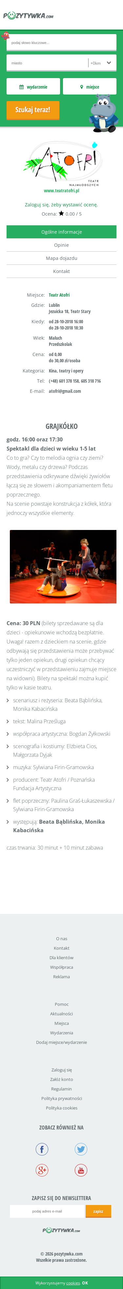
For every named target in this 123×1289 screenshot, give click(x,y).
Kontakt (61, 271)
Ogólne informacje (61, 232)
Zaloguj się (61, 1070)
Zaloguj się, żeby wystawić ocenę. (61, 204)
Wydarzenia (61, 1033)
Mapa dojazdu (61, 258)
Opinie (61, 245)
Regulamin (61, 1089)
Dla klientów (61, 958)
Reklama (61, 977)
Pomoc (62, 1004)
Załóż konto (61, 1079)
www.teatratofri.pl (61, 190)
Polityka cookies (61, 1108)
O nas (61, 938)
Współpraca (61, 967)
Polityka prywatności (61, 1098)
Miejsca (61, 1023)
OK (85, 1283)
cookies (73, 1283)
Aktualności (61, 1014)
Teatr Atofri (59, 295)
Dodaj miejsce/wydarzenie (61, 1042)
